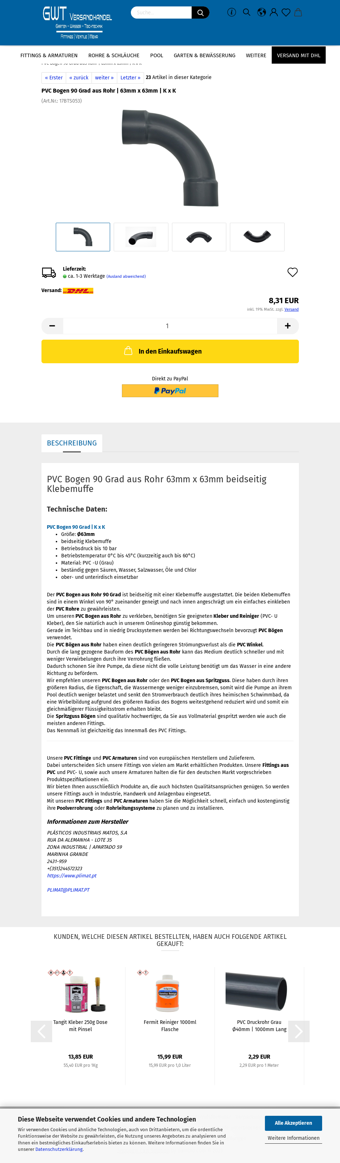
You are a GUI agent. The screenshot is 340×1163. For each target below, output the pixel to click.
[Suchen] (201, 12)
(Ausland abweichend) (126, 276)
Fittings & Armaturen (49, 55)
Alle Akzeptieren (293, 1123)
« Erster (54, 78)
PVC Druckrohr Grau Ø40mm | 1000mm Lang (259, 1026)
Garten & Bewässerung (204, 55)
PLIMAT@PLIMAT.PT (68, 890)
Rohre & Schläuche (113, 55)
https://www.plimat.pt (71, 876)
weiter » (104, 78)
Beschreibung (72, 443)
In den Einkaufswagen (162, 350)
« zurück (78, 78)
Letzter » (130, 78)
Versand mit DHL (298, 55)
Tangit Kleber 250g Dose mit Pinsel (80, 1026)
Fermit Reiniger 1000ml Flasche (170, 1026)
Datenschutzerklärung (59, 1149)
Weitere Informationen (294, 1138)
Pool (156, 55)
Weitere (256, 55)
